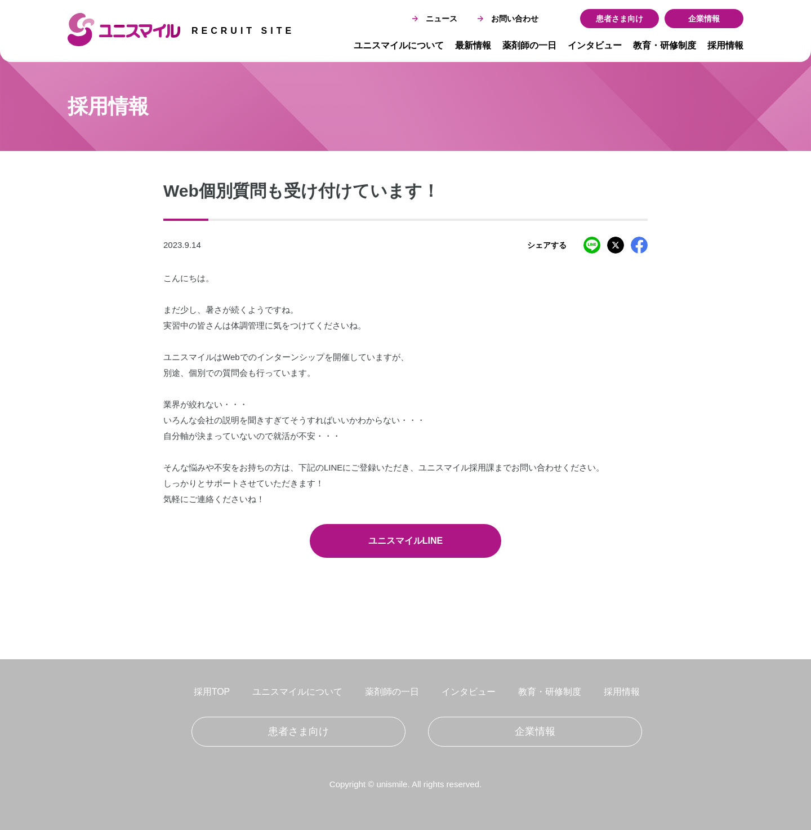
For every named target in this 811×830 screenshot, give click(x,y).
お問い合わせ (508, 18)
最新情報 (473, 45)
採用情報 (725, 45)
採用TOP (212, 691)
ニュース (434, 18)
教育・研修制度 (664, 45)
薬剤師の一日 (529, 45)
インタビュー (595, 45)
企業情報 (704, 18)
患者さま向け (619, 18)
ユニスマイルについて (399, 45)
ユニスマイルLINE (405, 540)
